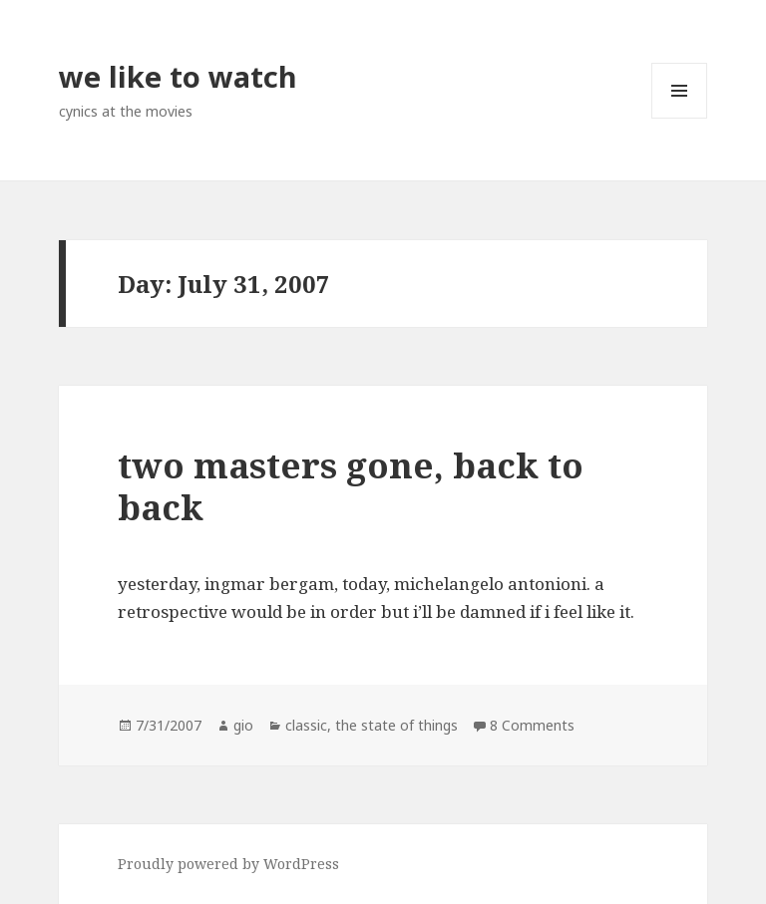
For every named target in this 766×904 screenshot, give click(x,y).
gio (243, 725)
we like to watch (178, 76)
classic (306, 725)
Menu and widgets (679, 118)
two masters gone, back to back (350, 486)
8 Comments (532, 725)
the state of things (396, 725)
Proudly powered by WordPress (228, 863)
